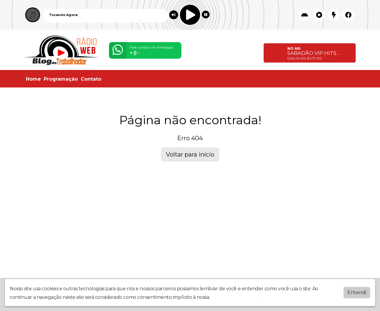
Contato (91, 79)
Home (33, 79)
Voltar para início (190, 154)
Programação (61, 79)
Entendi (356, 292)
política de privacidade (235, 296)
